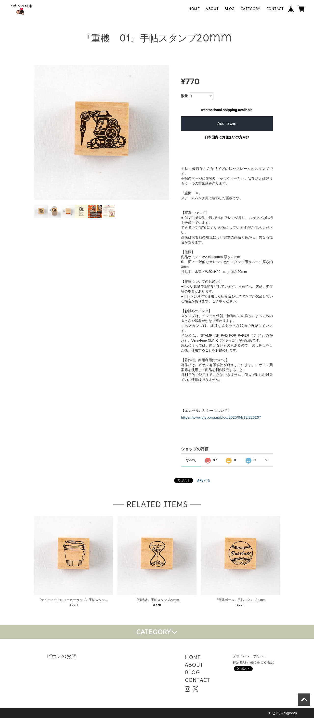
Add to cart (226, 123)
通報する (203, 480)
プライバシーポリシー (250, 656)
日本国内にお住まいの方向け (227, 137)
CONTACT (275, 9)
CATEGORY (251, 9)
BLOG (229, 9)
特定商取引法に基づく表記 (253, 662)
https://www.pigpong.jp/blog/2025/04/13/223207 (221, 417)
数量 (184, 96)
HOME (194, 9)
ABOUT (212, 9)
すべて (191, 460)
